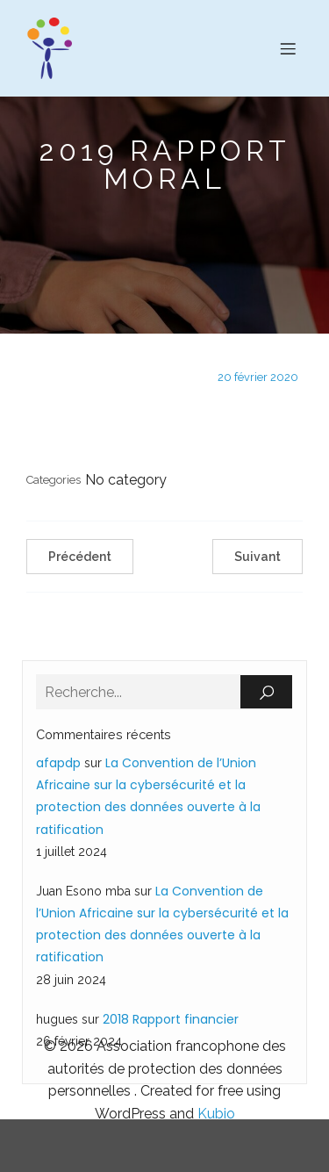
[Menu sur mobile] (288, 48)
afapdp (58, 763)
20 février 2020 (258, 377)
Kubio (216, 1113)
